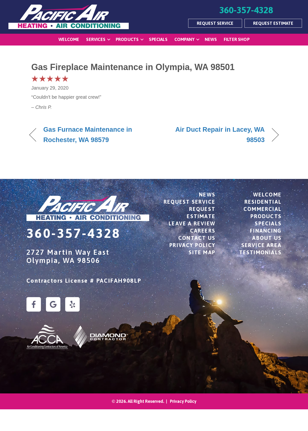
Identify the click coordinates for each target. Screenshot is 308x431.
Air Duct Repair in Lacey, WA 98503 (213, 135)
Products (127, 39)
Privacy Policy (192, 245)
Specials (158, 39)
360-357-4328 (73, 233)
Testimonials (260, 252)
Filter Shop (237, 39)
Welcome (68, 39)
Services (95, 39)
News (211, 39)
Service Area (261, 245)
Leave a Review (192, 223)
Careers (202, 231)
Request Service (189, 202)
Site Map (202, 252)
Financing (266, 231)
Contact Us (196, 238)
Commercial (263, 209)
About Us (267, 238)
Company (184, 39)
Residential (263, 202)
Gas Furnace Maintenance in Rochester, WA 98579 (87, 135)
